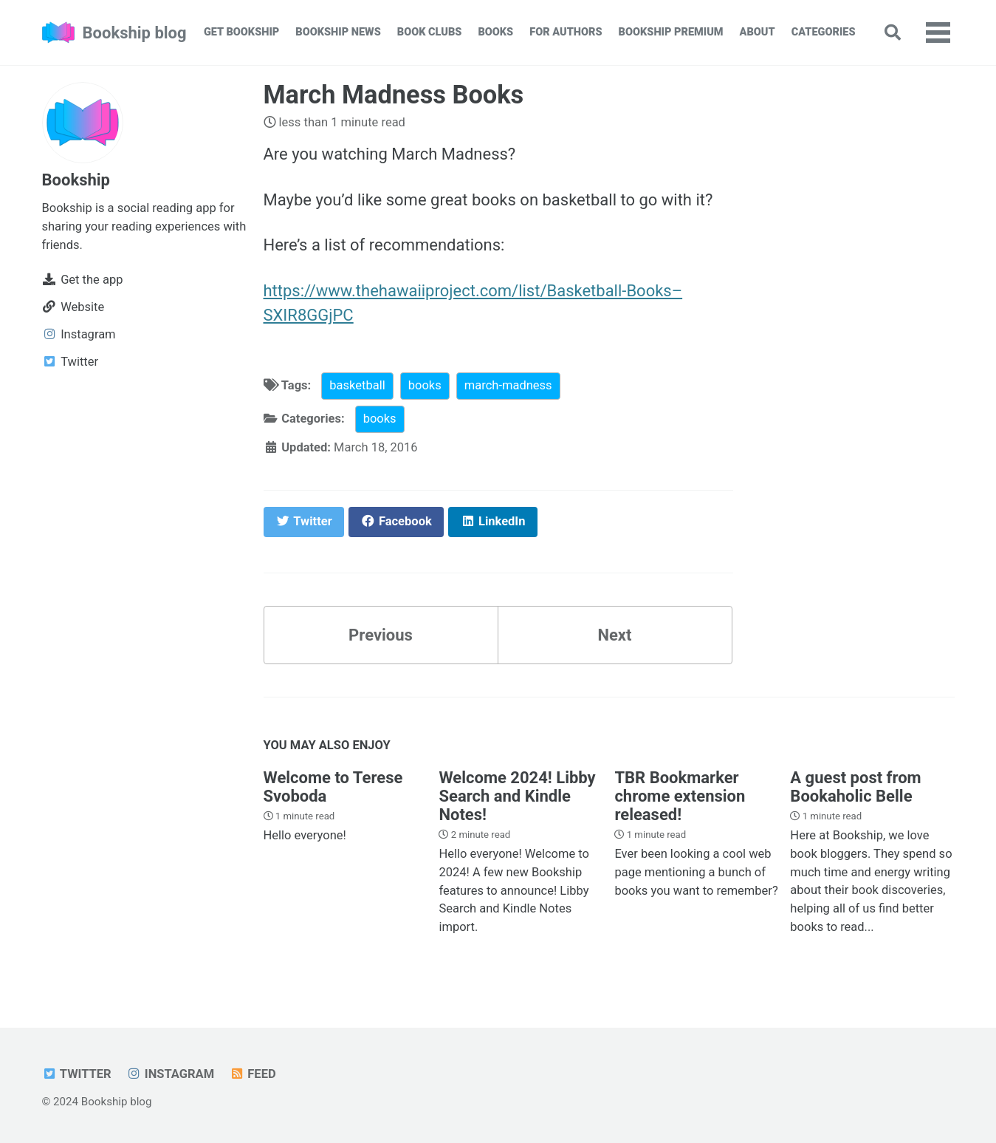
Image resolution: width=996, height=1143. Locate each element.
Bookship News (337, 32)
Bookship (76, 180)
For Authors (565, 32)
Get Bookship (241, 32)
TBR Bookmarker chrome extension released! (679, 796)
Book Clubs (429, 32)
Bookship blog (135, 33)
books (425, 385)
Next (614, 635)
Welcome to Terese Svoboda (333, 786)
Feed (253, 1074)
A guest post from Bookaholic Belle (855, 786)
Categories (823, 32)
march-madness (508, 385)
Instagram (170, 1074)
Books (495, 32)
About (757, 32)
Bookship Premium (671, 32)
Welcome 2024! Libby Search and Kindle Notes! (517, 796)
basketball (357, 385)
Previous (380, 635)
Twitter (76, 1074)
